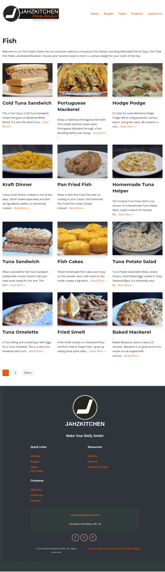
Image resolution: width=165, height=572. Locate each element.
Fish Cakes (70, 261)
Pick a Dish (37, 471)
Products (137, 13)
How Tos (93, 456)
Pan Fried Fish (74, 184)
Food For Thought (98, 467)
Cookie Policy (131, 549)
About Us (36, 490)
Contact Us (155, 13)
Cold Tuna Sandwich (27, 103)
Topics (122, 13)
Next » (28, 373)
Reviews (92, 461)
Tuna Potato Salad (134, 261)
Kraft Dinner (17, 184)
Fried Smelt (71, 332)
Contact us (37, 495)
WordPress (33, 568)
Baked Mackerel (131, 332)
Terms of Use (113, 549)
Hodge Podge (128, 103)
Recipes (108, 13)
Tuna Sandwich (20, 261)
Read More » (128, 127)
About (95, 13)
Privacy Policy (96, 549)
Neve (5, 568)
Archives (35, 456)
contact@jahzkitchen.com (85, 515)
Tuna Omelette (20, 332)
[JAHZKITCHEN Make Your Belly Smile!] (31, 13)
